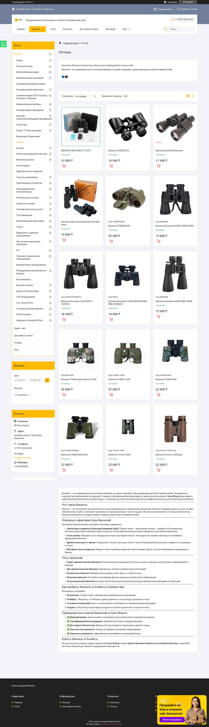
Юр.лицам (110, 29)
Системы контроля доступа (29, 209)
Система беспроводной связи (30, 84)
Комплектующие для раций (29, 78)
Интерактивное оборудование (31, 265)
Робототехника (23, 314)
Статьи (113, 706)
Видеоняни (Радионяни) (28, 136)
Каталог (36, 29)
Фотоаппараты (23, 279)
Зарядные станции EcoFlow (29, 320)
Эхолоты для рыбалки (27, 177)
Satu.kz (118, 722)
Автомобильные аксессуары (30, 221)
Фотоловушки (23, 165)
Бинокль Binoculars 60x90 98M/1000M (174, 301)
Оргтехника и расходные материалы (28, 243)
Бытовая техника (24, 285)
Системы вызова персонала (29, 89)
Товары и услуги (71, 43)
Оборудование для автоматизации (25, 190)
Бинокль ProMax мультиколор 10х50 (78, 379)
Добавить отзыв (189, 9)
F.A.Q (16, 350)
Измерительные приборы (28, 104)
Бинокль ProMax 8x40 (166, 379)
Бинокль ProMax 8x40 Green (74, 454)
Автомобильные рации (27, 72)
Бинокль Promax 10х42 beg (169, 454)
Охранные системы (25, 203)
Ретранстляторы (24, 66)
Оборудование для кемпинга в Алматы (31, 272)
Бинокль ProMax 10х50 (119, 379)
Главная (21, 29)
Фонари (20, 148)
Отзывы (18, 343)
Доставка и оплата (89, 29)
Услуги (19, 227)
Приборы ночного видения (29, 171)
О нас (53, 29)
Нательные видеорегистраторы (31, 154)
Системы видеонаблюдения (30, 110)
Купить (64, 165)
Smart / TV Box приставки (28, 130)
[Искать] (166, 29)
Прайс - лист (20, 328)
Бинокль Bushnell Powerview (169, 150)
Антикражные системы (27, 197)
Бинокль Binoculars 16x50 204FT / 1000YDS (77, 302)
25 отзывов (172, 2)
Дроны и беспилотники (27, 291)
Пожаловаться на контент (112, 724)
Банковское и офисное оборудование (27, 234)
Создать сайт (18, 2)
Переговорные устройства (29, 183)
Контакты (67, 29)
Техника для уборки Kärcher (29, 308)
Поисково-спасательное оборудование (28, 257)
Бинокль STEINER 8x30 (119, 226)
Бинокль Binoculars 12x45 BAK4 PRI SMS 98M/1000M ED (127, 302)
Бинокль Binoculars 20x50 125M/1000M (174, 226)
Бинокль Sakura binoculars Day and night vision (80, 223)
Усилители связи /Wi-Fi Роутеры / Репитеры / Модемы (32, 97)
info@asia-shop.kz (22, 458)
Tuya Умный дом (24, 215)
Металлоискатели (25, 160)
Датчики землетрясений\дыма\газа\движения (32, 117)
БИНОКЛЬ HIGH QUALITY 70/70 (75, 150)
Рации (19, 60)
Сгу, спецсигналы (24, 303)
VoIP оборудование (25, 297)
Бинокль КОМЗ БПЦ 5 (118, 150)
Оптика (19, 142)
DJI (17, 250)
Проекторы (21, 124)
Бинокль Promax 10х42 (119, 454)
